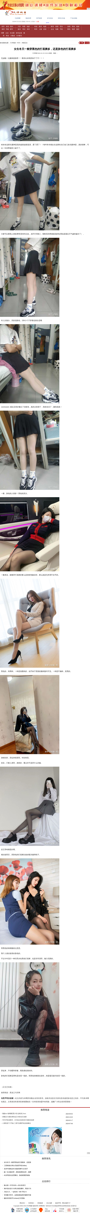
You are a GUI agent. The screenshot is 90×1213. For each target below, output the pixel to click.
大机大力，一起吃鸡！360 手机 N (15, 1192)
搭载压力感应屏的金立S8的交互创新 (14, 1117)
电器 (44, 26)
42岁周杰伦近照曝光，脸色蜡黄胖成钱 (17, 1175)
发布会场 (19, 33)
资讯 (7, 26)
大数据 (12, 35)
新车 (11, 29)
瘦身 (77, 26)
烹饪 (61, 26)
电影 (28, 26)
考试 (23, 29)
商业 (7, 35)
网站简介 (22, 1203)
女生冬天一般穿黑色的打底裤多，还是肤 (17, 1162)
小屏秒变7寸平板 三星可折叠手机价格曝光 (16, 1123)
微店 (77, 29)
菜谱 (56, 26)
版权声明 (58, 1203)
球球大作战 (61, 18)
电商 (73, 29)
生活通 (12, 33)
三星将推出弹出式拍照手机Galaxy (15, 1165)
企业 (52, 29)
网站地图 (65, 1203)
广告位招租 (73, 18)
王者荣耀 (17, 18)
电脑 (56, 29)
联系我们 (31, 1203)
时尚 (35, 29)
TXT (69, 1203)
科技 (35, 26)
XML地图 (49, 1203)
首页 (3, 26)
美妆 (73, 26)
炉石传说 (50, 18)
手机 (61, 29)
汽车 (19, 26)
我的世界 (28, 18)
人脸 (40, 29)
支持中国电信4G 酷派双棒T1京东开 (16, 1169)
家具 (40, 26)
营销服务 (40, 1203)
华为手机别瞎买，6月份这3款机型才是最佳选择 (18, 1120)
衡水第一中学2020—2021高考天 (15, 1185)
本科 (28, 29)
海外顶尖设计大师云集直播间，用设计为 (17, 1188)
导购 (7, 29)
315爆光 (19, 35)
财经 (3, 29)
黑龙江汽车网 (15, 1093)
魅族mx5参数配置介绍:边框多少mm (14, 1113)
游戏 (68, 26)
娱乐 (19, 29)
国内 (11, 26)
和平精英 (39, 18)
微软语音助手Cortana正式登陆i (14, 1198)
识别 (44, 29)
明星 (23, 26)
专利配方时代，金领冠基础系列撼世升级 (17, 1195)
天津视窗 (13, 43)
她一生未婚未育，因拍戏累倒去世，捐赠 (17, 1172)
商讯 (68, 29)
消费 (2, 33)
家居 (52, 26)
